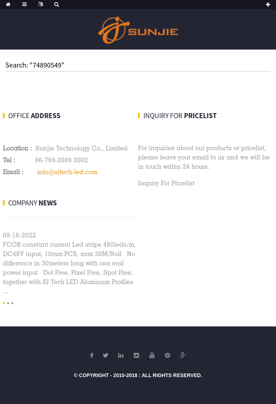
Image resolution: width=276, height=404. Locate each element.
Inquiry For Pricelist (166, 183)
